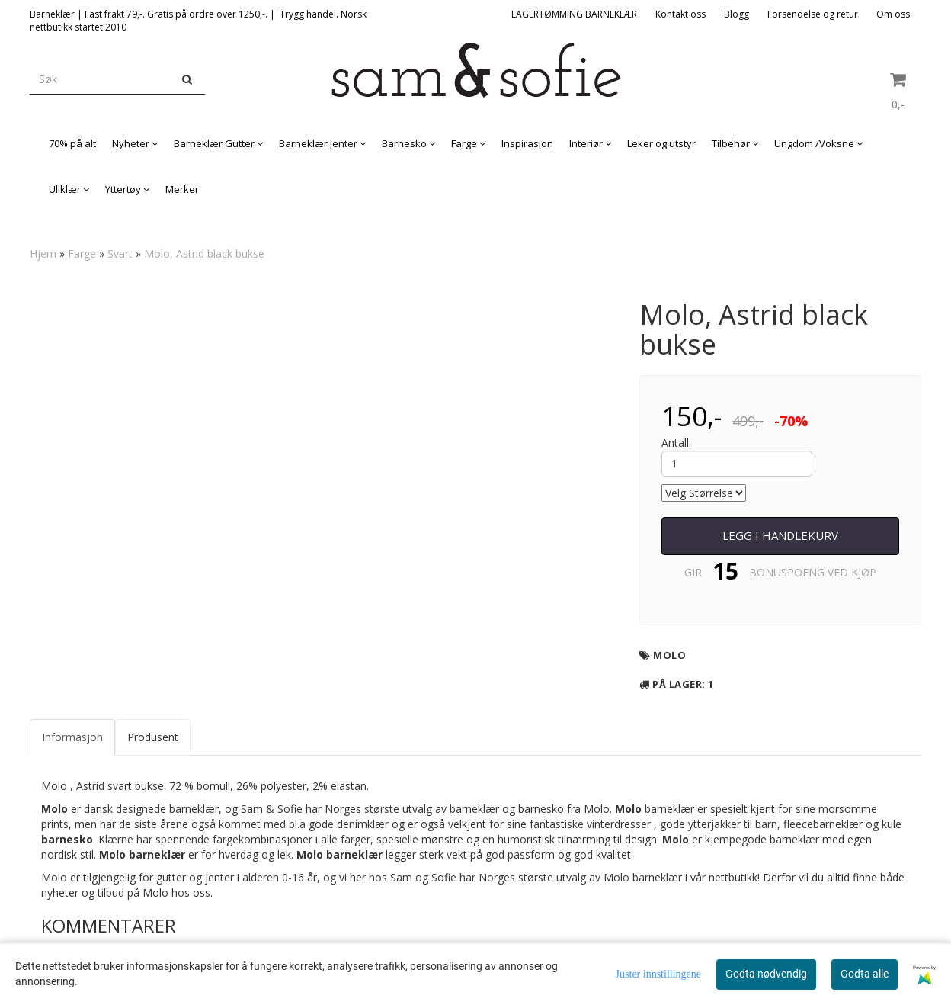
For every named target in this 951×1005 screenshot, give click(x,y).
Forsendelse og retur (812, 14)
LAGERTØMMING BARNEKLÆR (574, 14)
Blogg (736, 14)
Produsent (152, 737)
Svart (120, 253)
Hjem (43, 253)
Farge (82, 253)
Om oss (893, 14)
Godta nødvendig (766, 974)
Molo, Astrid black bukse (204, 253)
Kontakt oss (680, 14)
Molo (669, 655)
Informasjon (72, 737)
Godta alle (865, 974)
